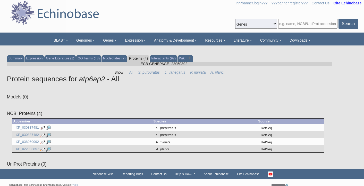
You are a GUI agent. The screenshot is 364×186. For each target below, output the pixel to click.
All (131, 72)
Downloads (298, 40)
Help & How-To (185, 174)
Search (348, 23)
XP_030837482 (27, 135)
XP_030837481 (27, 128)
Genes (108, 40)
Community (269, 40)
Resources (213, 40)
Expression (134, 40)
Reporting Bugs (132, 174)
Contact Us (320, 3)
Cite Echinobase (248, 174)
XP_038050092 (27, 142)
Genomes (84, 40)
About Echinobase (216, 174)
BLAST (59, 40)
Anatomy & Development (174, 40)
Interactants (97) (163, 58)
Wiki (182, 58)
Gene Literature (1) (60, 58)
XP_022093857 (27, 149)
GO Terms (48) (89, 58)
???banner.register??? (290, 3)
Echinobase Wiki (102, 174)
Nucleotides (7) (114, 58)
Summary (16, 58)
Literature (241, 40)
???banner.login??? (252, 3)
